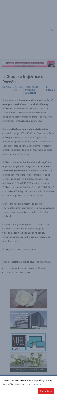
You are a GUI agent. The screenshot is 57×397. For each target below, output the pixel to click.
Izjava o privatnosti (34, 383)
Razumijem (46, 391)
